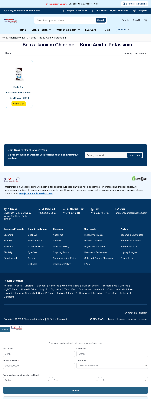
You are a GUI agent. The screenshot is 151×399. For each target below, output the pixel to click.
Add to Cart (18, 104)
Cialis (110, 289)
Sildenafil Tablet (28, 289)
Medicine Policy (61, 246)
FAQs (87, 264)
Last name (81, 349)
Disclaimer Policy (62, 264)
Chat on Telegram (137, 312)
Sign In (126, 20)
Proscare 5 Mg (109, 286)
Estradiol (97, 293)
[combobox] (71, 20)
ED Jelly (8, 252)
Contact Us (126, 258)
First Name (8, 349)
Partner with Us (128, 246)
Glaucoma (9, 297)
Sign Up (137, 20)
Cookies (132, 319)
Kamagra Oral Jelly (25, 293)
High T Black (10, 289)
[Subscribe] (134, 155)
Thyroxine (56, 289)
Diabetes (32, 264)
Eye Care (32, 252)
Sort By (128, 53)
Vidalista (29, 286)
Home (5, 37)
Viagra (18, 286)
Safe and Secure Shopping (98, 258)
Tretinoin (124, 293)
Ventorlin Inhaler (124, 289)
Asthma (32, 258)
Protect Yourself (93, 240)
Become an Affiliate (130, 240)
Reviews (57, 240)
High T (43, 289)
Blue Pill (8, 240)
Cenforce (54, 286)
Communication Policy (64, 258)
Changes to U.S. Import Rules (84, 3)
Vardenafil (99, 289)
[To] (124, 380)
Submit (75, 390)
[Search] (101, 20)
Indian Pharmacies (93, 235)
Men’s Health (35, 240)
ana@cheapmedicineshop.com (22, 10)
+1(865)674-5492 (100, 213)
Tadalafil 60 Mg (65, 293)
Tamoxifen (69, 289)
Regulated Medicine (94, 246)
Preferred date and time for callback (21, 375)
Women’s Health (36, 246)
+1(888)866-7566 (47, 213)
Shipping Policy (61, 252)
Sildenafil (8, 235)
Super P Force (46, 293)
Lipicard (8, 293)
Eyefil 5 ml (18, 87)
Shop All (32, 235)
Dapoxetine (85, 289)
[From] (75, 380)
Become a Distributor (131, 235)
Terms (111, 319)
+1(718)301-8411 (71, 213)
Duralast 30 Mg (90, 286)
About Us (58, 235)
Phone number (11, 360)
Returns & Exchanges (95, 252)
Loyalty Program (129, 252)
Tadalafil (8, 246)
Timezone (81, 360)
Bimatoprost (10, 258)
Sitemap (143, 319)
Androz (124, 286)
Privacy (121, 319)
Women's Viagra (70, 286)
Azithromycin (83, 293)
